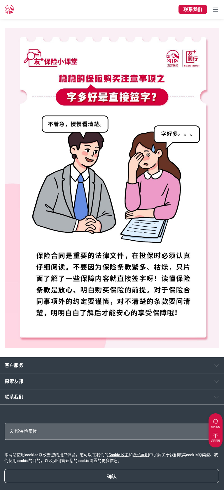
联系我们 (14, 397)
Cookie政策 (118, 454)
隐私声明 (141, 454)
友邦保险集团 (24, 431)
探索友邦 (14, 381)
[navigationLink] (9, 9)
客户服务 (14, 365)
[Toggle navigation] (215, 9)
